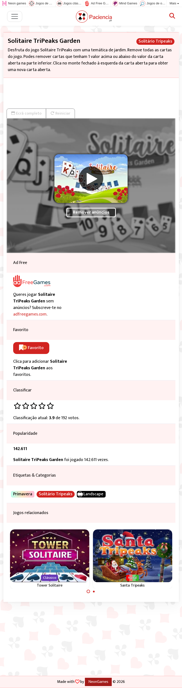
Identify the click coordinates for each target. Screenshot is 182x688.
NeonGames (98, 682)
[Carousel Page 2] (94, 591)
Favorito (31, 348)
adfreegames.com (30, 314)
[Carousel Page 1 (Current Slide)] (88, 591)
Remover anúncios (91, 212)
